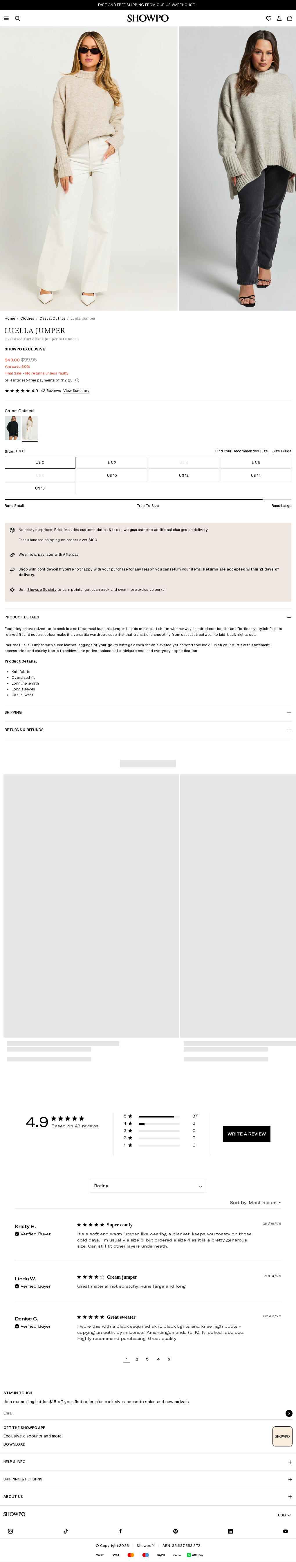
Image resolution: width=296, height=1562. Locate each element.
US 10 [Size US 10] (112, 475)
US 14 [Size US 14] (256, 475)
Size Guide (282, 451)
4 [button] (158, 1359)
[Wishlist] (269, 18)
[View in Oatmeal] (30, 429)
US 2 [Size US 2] (112, 462)
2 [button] (137, 1359)
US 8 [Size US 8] (40, 475)
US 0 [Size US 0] (40, 462)
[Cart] (290, 18)
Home (10, 318)
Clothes (27, 318)
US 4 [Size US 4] (184, 462)
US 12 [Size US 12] (184, 475)
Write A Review (247, 1133)
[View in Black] (13, 429)
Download (14, 1444)
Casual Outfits (52, 318)
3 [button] (147, 1359)
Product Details (148, 617)
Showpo (35, 589)
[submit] (289, 1413)
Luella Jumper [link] (83, 318)
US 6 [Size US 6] (256, 462)
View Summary (76, 390)
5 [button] (169, 1359)
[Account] (279, 18)
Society (50, 589)
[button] (17, 18)
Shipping (148, 712)
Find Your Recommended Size (241, 451)
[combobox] (148, 1186)
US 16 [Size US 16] (40, 488)
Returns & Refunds (148, 729)
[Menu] (6, 18)
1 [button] (126, 1359)
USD (285, 1515)
